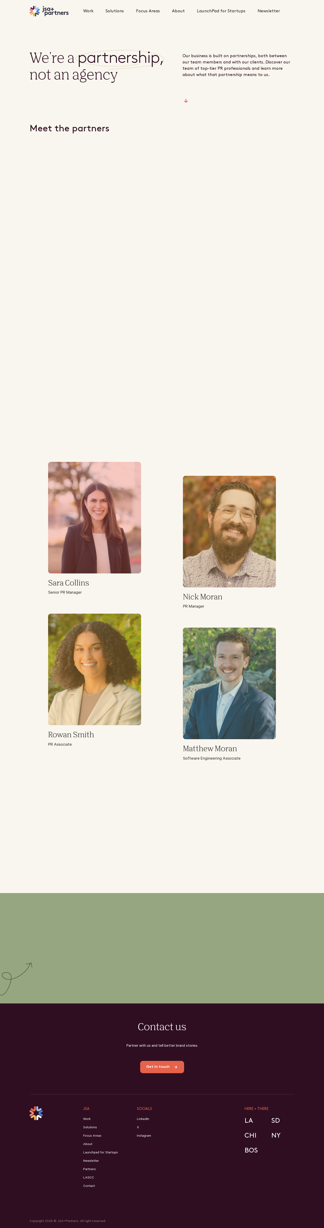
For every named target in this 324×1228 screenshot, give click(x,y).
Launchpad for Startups (100, 1153)
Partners (89, 1170)
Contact (89, 1186)
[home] (49, 11)
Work (88, 11)
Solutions (115, 11)
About (178, 11)
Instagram (144, 1136)
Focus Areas (148, 11)
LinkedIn (143, 1119)
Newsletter (269, 11)
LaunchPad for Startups (221, 11)
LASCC (88, 1178)
